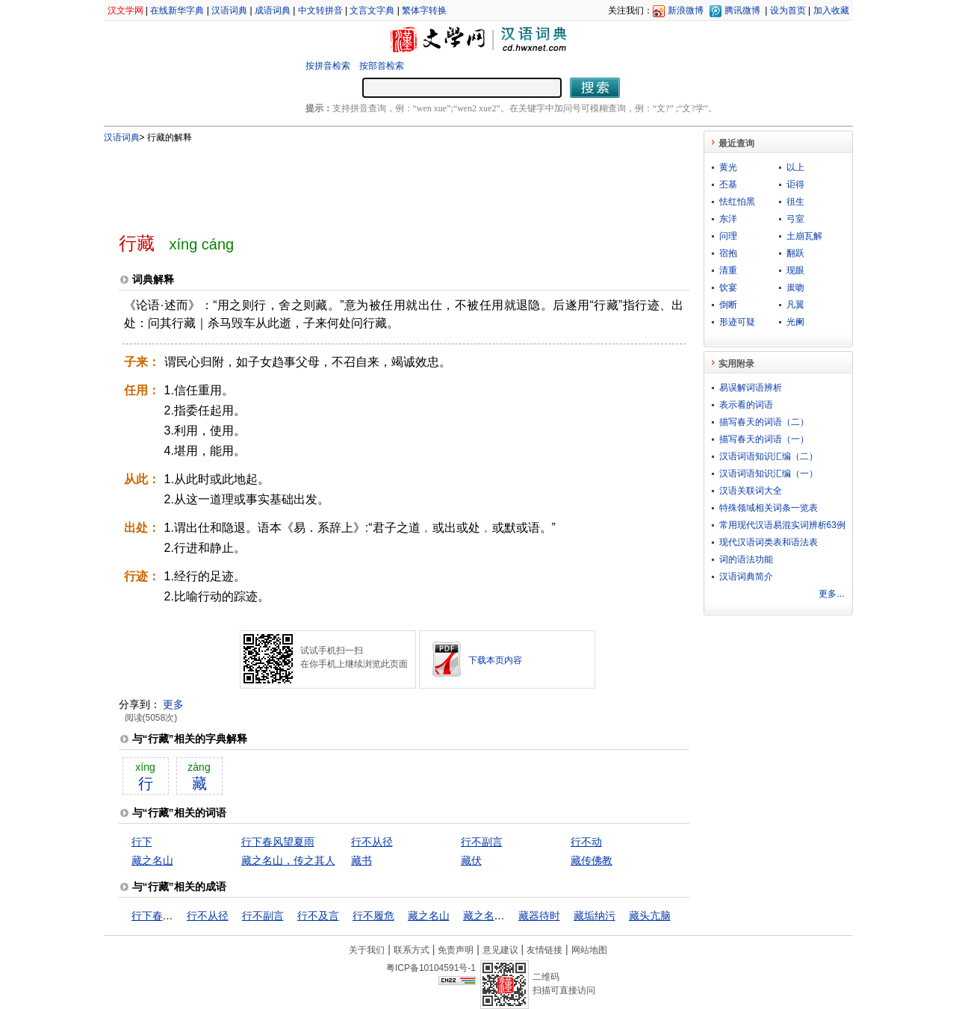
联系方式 (411, 950)
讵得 (795, 184)
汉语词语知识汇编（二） (768, 456)
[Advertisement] (379, 181)
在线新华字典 (177, 10)
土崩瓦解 (804, 236)
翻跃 (795, 253)
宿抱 (728, 253)
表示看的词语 (746, 405)
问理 (728, 236)
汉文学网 (125, 10)
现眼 (795, 270)
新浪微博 (686, 10)
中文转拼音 (320, 10)
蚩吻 (795, 287)
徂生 (795, 201)
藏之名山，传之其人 (288, 860)
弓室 (795, 219)
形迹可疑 (737, 322)
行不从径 (372, 842)
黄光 (728, 167)
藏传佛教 (591, 860)
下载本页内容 (495, 660)
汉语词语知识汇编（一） (768, 473)
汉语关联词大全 (750, 490)
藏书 (361, 860)
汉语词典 (229, 10)
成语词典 (273, 10)
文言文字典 (372, 10)
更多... (831, 594)
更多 (173, 704)
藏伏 (471, 860)
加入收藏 (831, 10)
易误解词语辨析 (750, 387)
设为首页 (788, 10)
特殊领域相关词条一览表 (768, 508)
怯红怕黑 (737, 201)
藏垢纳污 (594, 916)
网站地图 (589, 950)
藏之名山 (152, 860)
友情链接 (544, 950)
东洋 (728, 219)
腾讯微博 (742, 10)
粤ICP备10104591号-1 (431, 968)
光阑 (795, 322)
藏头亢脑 (650, 916)
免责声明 (456, 950)
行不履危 (373, 916)
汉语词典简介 (746, 576)
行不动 (586, 842)
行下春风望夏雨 (277, 842)
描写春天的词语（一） (764, 439)
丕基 (728, 184)
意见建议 (500, 950)
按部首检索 (381, 65)
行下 (141, 842)
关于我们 (367, 950)
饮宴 (728, 287)
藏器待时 (539, 916)
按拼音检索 (327, 65)
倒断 (728, 304)
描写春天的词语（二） (764, 422)
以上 (795, 167)
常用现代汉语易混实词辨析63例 (782, 525)
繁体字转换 (424, 10)
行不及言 (318, 916)
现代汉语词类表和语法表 (768, 542)
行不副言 (482, 842)
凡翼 (795, 304)
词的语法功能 (746, 559)
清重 (728, 270)
